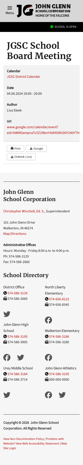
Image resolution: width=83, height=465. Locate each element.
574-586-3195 (17, 336)
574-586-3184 (17, 374)
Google (36, 148)
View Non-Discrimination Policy (23, 439)
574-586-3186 (59, 336)
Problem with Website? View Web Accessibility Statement (33, 441)
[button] (9, 11)
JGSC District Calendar (23, 76)
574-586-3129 (17, 293)
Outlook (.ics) (21, 156)
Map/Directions (14, 233)
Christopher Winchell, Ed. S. (23, 211)
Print (15, 148)
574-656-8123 (59, 299)
